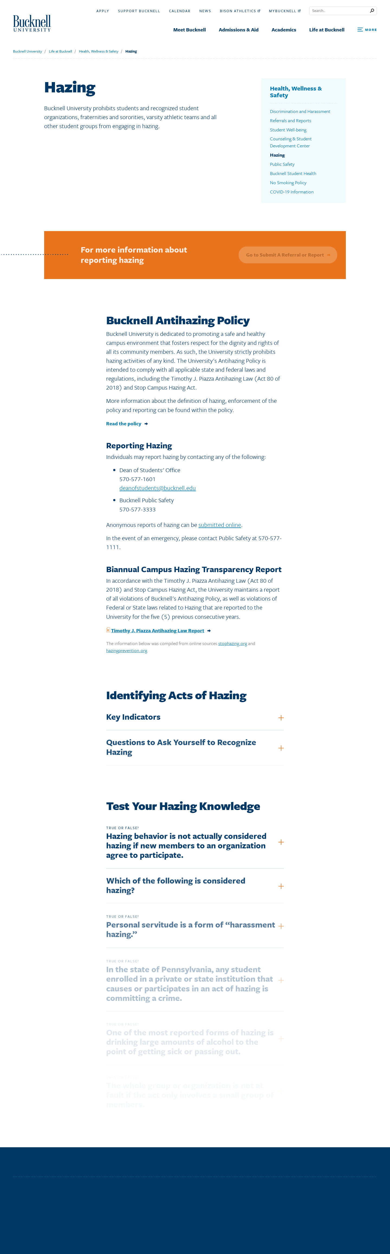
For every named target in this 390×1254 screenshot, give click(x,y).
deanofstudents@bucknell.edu (157, 490)
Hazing (131, 51)
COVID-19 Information (292, 191)
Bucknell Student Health (293, 173)
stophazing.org (232, 645)
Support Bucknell (139, 11)
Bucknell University (27, 51)
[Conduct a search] (340, 11)
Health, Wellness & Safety (98, 51)
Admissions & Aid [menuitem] (239, 29)
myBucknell (285, 11)
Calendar (180, 11)
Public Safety (282, 164)
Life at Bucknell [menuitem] (326, 29)
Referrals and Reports (290, 120)
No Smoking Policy (288, 182)
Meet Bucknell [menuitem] (189, 29)
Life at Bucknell (60, 51)
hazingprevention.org (126, 652)
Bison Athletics (240, 11)
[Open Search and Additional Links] (367, 30)
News (205, 11)
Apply (102, 11)
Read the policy (123, 426)
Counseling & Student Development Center (291, 142)
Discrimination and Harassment (300, 111)
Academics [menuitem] (284, 29)
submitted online (220, 527)
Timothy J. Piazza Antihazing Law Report (157, 632)
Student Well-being (288, 129)
